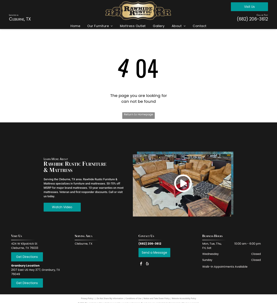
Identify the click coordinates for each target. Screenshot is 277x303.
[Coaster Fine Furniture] (90, 137)
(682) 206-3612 (252, 19)
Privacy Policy (87, 298)
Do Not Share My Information (110, 298)
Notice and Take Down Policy (157, 298)
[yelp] (147, 264)
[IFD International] (59, 137)
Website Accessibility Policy (184, 298)
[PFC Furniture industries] (186, 137)
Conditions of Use (133, 298)
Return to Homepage (138, 114)
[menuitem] (75, 26)
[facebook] (141, 264)
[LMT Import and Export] (155, 137)
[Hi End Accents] (217, 137)
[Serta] (248, 137)
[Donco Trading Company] (121, 137)
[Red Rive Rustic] (28, 137)
